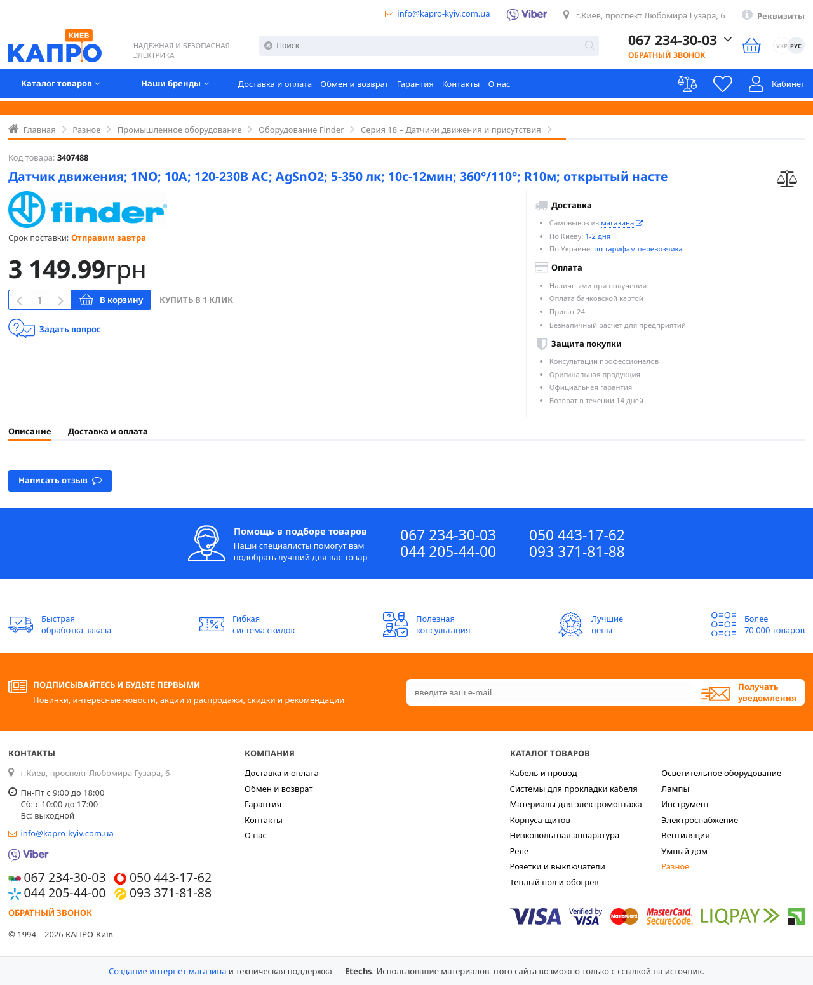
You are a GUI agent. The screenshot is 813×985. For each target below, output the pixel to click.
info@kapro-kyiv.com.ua (443, 13)
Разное (675, 866)
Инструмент (685, 804)
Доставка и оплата (275, 85)
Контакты (461, 85)
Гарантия (415, 85)
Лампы (675, 788)
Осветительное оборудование (721, 773)
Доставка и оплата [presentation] (108, 431)
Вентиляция (685, 835)
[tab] (29, 431)
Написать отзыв (60, 479)
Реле (519, 851)
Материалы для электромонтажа (576, 804)
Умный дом (684, 851)
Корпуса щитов (540, 820)
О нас (499, 85)
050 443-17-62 (577, 535)
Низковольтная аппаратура (565, 835)
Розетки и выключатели (557, 866)
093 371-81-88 (577, 552)
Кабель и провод (543, 773)
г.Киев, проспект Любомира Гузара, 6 (650, 15)
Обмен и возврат (354, 85)
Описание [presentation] (29, 431)
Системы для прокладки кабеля (574, 788)
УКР (780, 47)
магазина (617, 222)
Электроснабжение (699, 820)
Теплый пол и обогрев (554, 882)
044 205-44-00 (448, 552)
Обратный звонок (657, 56)
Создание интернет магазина (167, 971)
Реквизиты (781, 16)
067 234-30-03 (448, 535)
